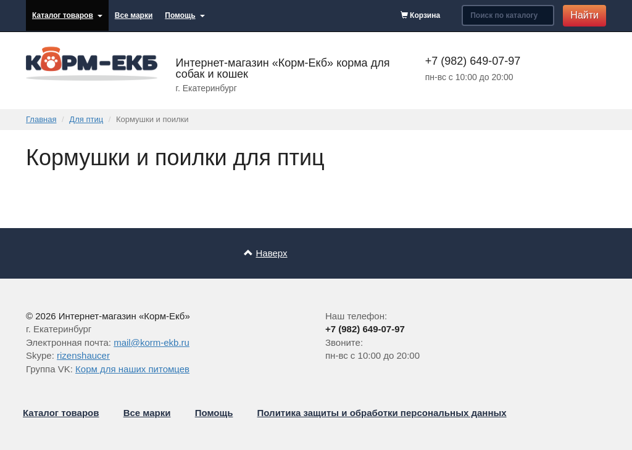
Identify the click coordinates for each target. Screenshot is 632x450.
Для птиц (86, 119)
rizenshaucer (83, 355)
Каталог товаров (67, 15)
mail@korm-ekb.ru (151, 342)
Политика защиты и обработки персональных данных (382, 412)
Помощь (184, 15)
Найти (584, 15)
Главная (41, 119)
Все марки (133, 15)
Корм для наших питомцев (132, 369)
